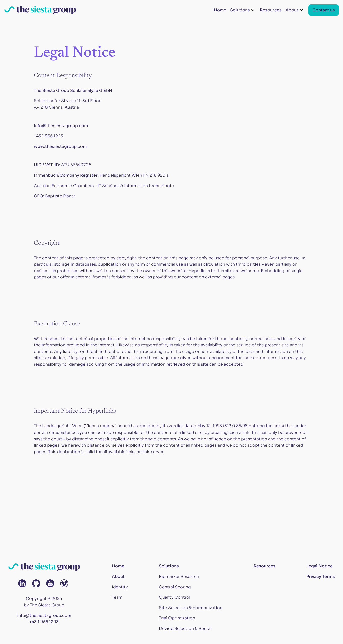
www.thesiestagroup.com (60, 146)
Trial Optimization (177, 618)
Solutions (169, 566)
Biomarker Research (179, 576)
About (118, 576)
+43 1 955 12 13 (48, 136)
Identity (120, 587)
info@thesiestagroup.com (61, 125)
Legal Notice (319, 566)
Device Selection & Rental (185, 628)
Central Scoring (175, 587)
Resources (271, 10)
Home (220, 10)
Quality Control (174, 597)
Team (117, 597)
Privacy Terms (320, 576)
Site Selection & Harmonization (190, 607)
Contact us (323, 10)
